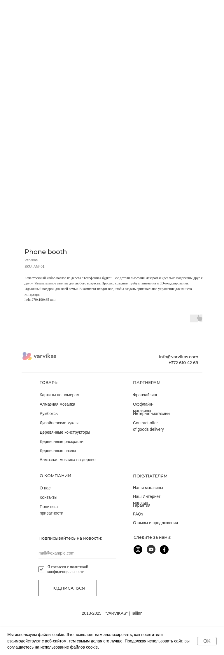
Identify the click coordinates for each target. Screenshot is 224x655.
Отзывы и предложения (155, 522)
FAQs (138, 514)
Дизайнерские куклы (59, 423)
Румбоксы (49, 413)
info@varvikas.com (178, 356)
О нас (45, 488)
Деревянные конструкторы (65, 432)
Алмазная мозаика (57, 404)
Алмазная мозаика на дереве (68, 459)
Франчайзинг (145, 394)
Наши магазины (148, 487)
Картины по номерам (60, 394)
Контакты (48, 497)
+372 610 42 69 (183, 362)
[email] (77, 553)
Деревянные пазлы (58, 450)
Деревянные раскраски (61, 441)
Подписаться (67, 588)
